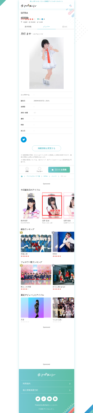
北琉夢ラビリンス (69, 223)
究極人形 (24, 254)
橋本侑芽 (24, 221)
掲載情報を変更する (46, 148)
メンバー (46, 27)
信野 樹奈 (67, 221)
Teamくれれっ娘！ (47, 223)
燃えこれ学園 (26, 287)
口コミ (64, 27)
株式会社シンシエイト (50, 405)
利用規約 (26, 384)
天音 (22, 320)
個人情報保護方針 (30, 390)
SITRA (24, 13)
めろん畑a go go (59, 287)
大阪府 (24, 22)
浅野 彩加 (45, 221)
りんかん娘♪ (57, 320)
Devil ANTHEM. (25, 223)
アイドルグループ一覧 (33, 176)
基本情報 (28, 27)
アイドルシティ (49, 409)
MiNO (55, 254)
